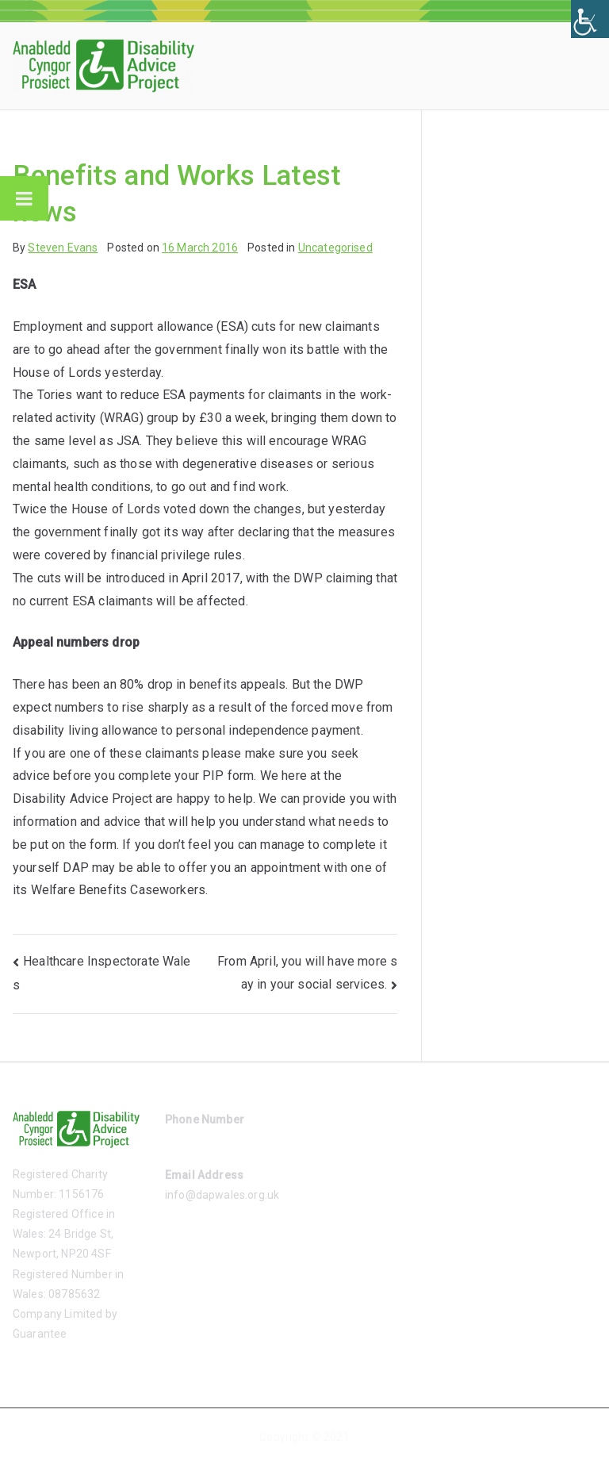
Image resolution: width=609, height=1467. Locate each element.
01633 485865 (202, 1139)
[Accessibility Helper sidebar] (590, 19)
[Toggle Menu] (24, 198)
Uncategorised (335, 247)
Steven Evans (63, 247)
